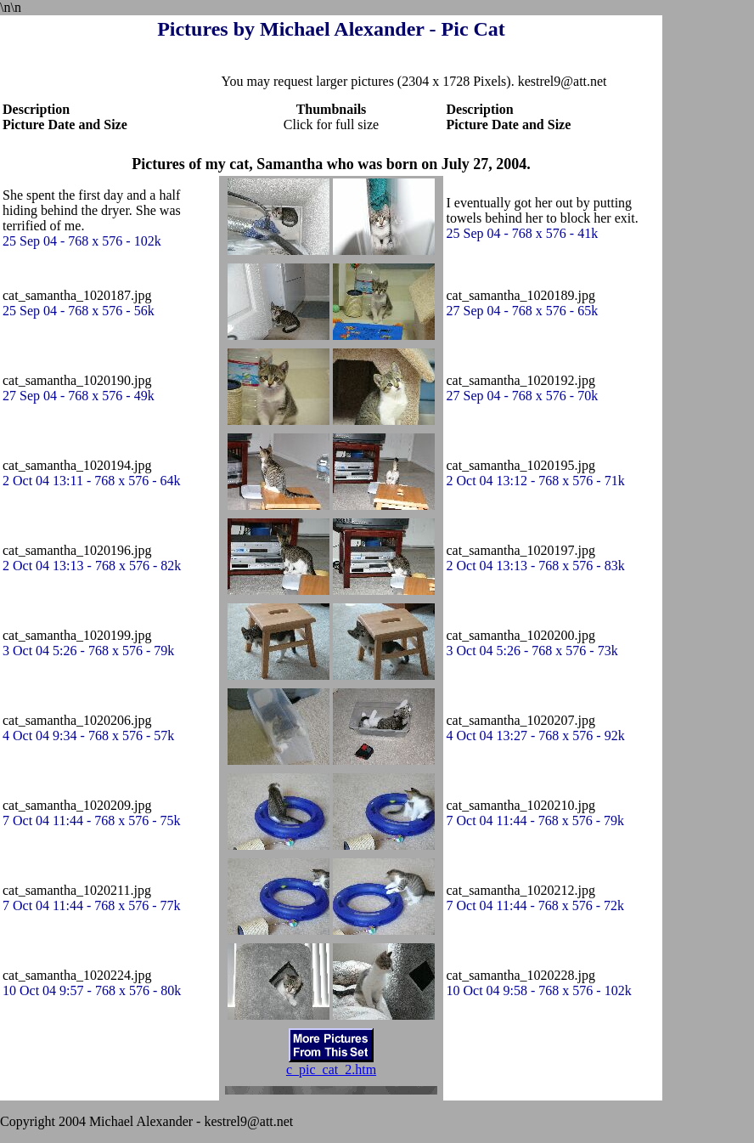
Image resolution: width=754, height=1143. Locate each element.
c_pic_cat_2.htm (331, 1069)
